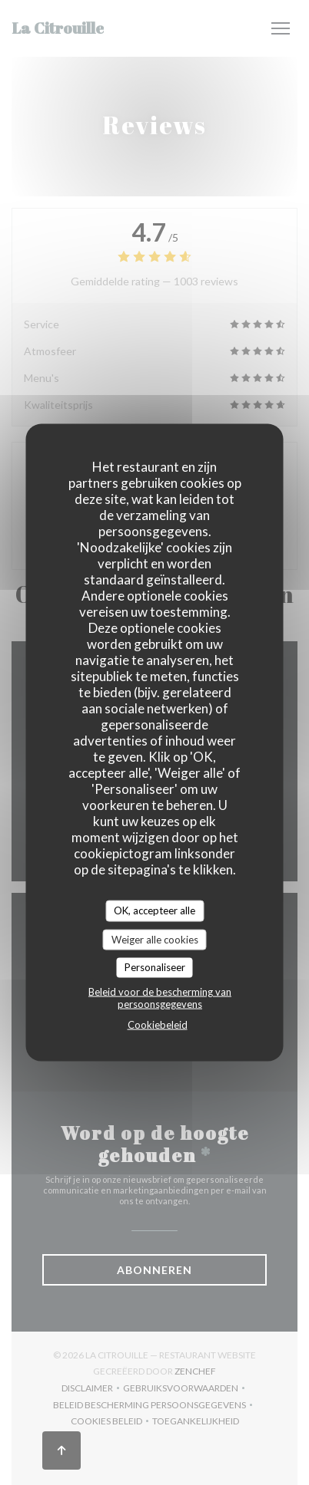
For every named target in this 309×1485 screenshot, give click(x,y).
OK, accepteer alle (154, 910)
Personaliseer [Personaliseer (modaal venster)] (155, 967)
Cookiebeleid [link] (158, 1024)
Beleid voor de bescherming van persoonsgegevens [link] (159, 997)
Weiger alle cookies (154, 939)
